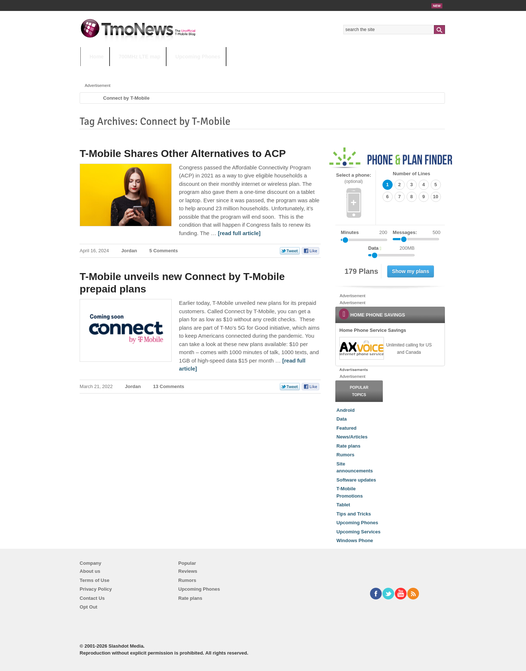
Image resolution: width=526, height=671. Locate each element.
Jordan (129, 250)
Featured (346, 428)
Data (341, 419)
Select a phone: (353, 178)
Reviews (187, 571)
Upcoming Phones (197, 57)
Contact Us (92, 598)
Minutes (350, 232)
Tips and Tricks (353, 514)
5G (131, 71)
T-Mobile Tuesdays (260, 71)
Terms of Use (94, 580)
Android (345, 410)
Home (96, 57)
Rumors (345, 454)
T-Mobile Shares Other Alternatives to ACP (183, 153)
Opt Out (88, 607)
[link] (361, 348)
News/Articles (351, 437)
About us (90, 571)
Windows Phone (354, 540)
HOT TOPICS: (99, 71)
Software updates (356, 480)
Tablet (343, 504)
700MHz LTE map (139, 57)
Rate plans (348, 446)
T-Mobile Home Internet (327, 71)
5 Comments (163, 250)
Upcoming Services (358, 531)
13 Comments (168, 386)
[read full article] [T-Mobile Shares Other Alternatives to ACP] (239, 233)
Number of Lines (411, 173)
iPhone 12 (165, 71)
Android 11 (208, 71)
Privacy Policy (96, 589)
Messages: (417, 232)
